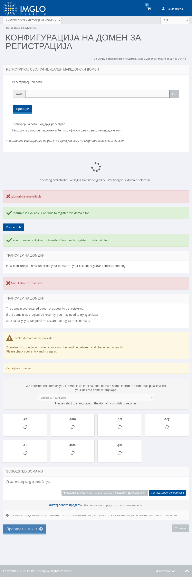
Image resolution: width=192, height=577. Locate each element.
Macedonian (166, 571)
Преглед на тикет (24, 528)
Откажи (180, 528)
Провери (22, 109)
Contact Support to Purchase (167, 492)
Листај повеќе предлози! (66, 505)
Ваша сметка (177, 9)
